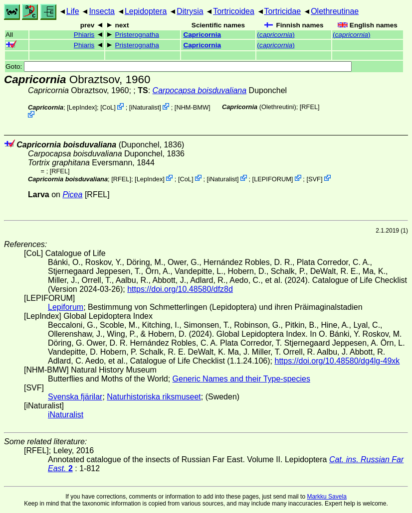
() (276, 34)
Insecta (102, 11)
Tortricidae (282, 11)
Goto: (178, 66)
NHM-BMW (192, 107)
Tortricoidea (233, 11)
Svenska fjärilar (75, 396)
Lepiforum (65, 307)
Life (72, 11)
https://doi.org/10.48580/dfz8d (180, 289)
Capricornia (202, 34)
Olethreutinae (335, 11)
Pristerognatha (137, 34)
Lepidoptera (146, 11)
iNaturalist (145, 107)
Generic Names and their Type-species (241, 379)
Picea (72, 194)
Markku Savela (326, 496)
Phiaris (84, 34)
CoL (108, 107)
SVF (314, 178)
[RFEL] (310, 107)
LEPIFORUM (272, 178)
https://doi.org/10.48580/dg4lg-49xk (337, 361)
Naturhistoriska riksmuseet (154, 396)
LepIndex (82, 107)
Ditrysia (190, 11)
